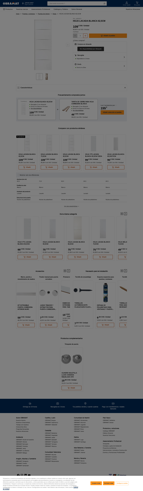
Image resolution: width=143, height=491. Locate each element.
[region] (71, 483)
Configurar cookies (122, 483)
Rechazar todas (108, 483)
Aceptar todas (96, 483)
